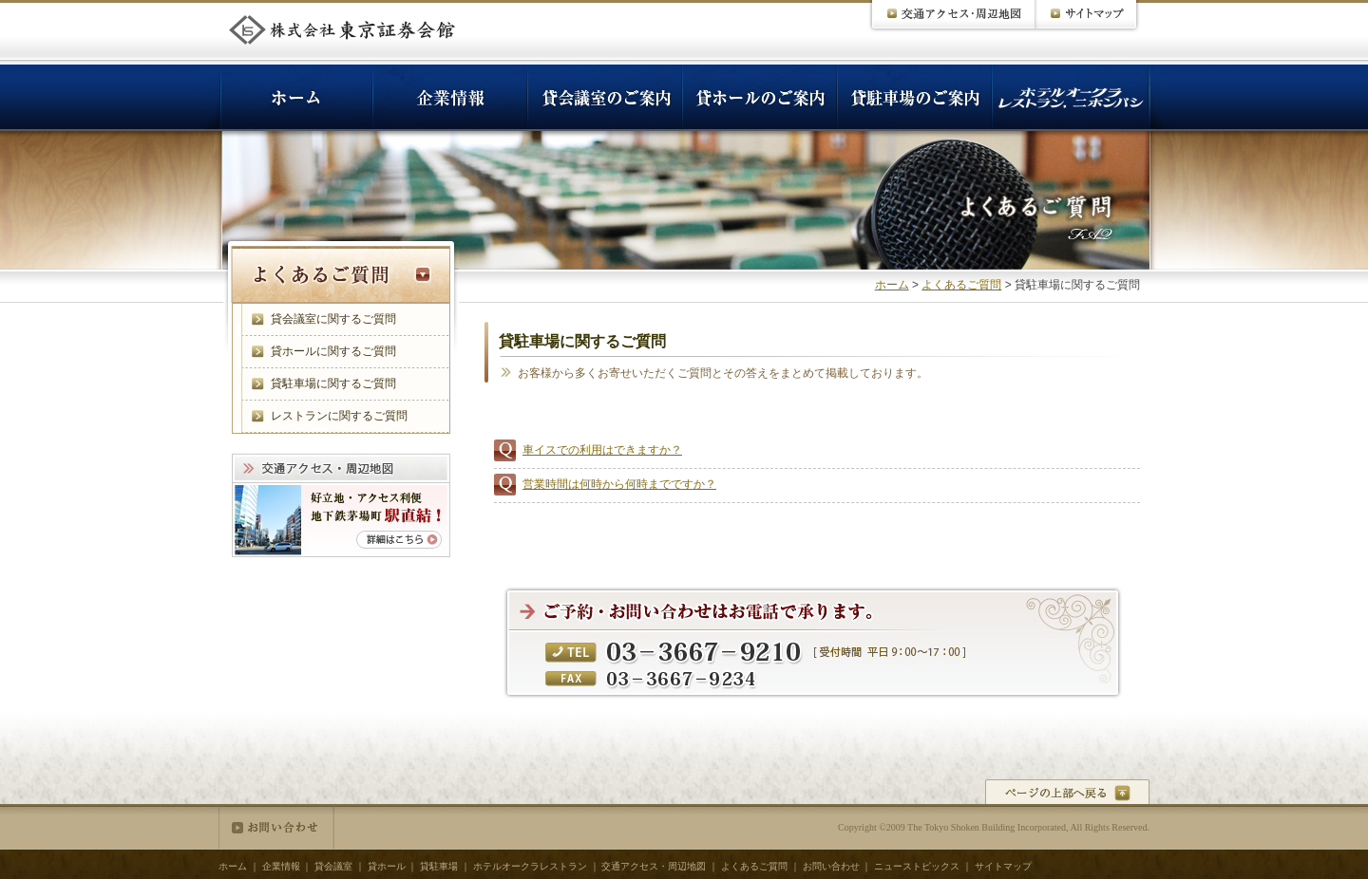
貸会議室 (333, 866)
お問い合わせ (276, 828)
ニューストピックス (917, 866)
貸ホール (387, 866)
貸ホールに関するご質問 (333, 351)
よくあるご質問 (961, 284)
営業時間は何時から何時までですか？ (619, 484)
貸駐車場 (439, 866)
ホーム (892, 284)
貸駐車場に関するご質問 (333, 383)
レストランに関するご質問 (339, 415)
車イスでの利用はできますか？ (602, 450)
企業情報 (281, 866)
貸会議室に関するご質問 (333, 319)
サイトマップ (1003, 866)
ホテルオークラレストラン (530, 866)
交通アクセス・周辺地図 (653, 866)
